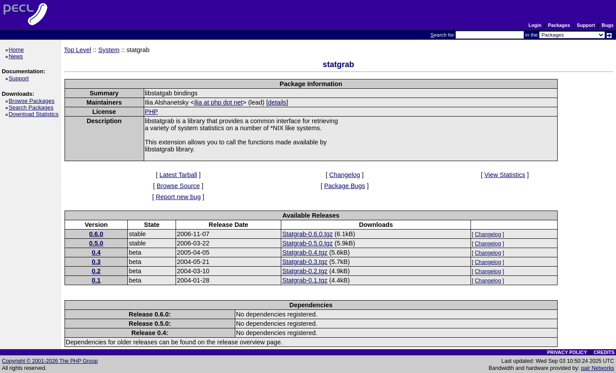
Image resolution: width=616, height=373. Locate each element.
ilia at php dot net (218, 102)
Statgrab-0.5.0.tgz (307, 243)
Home (17, 49)
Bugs (608, 25)
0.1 (96, 280)
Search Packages (32, 107)
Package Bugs (344, 185)
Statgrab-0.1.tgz (304, 280)
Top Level (78, 49)
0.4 (96, 252)
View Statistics (504, 174)
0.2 (96, 271)
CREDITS (603, 352)
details (277, 102)
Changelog (344, 174)
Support (586, 25)
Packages (559, 25)
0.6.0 (96, 233)
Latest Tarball (178, 174)
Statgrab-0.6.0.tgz (307, 233)
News (17, 56)
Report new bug (178, 196)
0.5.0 (96, 243)
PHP (151, 111)
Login (534, 25)
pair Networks (597, 368)
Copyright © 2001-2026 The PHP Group (50, 361)
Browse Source (178, 185)
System (108, 49)
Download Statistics (35, 114)
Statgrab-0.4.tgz (304, 252)
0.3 (96, 261)
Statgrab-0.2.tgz (304, 271)
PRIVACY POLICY (567, 352)
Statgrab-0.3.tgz (304, 261)
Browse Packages (33, 101)
